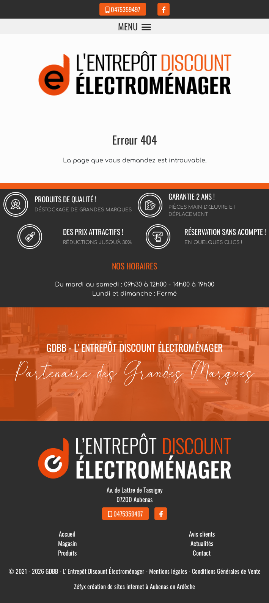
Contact (202, 552)
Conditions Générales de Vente (226, 571)
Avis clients (202, 533)
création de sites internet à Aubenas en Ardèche (141, 586)
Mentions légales (168, 571)
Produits (67, 552)
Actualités (201, 543)
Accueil (67, 533)
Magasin (67, 543)
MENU (134, 26)
